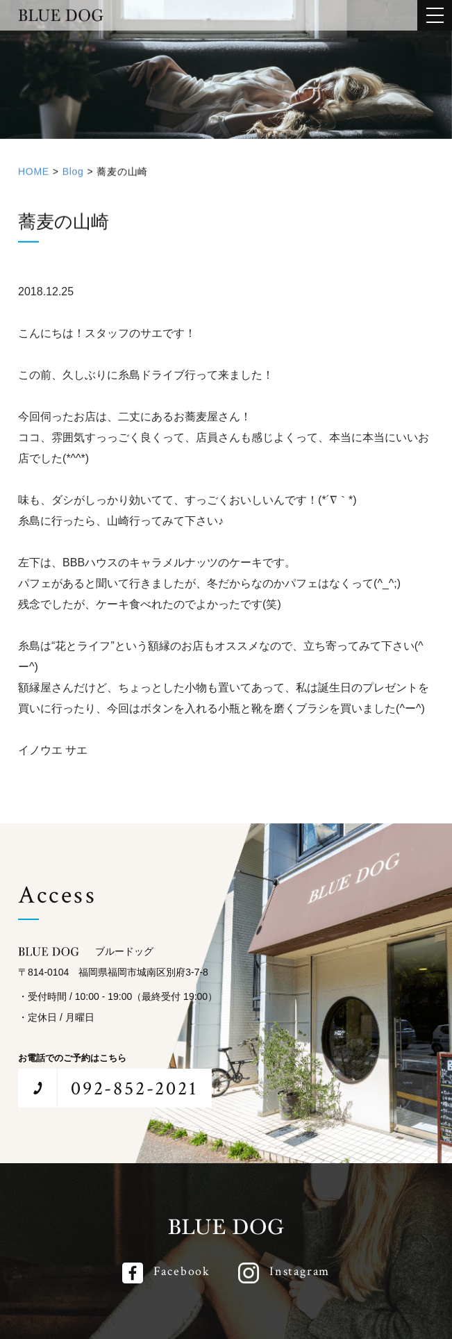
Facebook (181, 1271)
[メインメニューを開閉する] (434, 15)
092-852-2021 (134, 1088)
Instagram (299, 1271)
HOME (33, 177)
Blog (73, 177)
